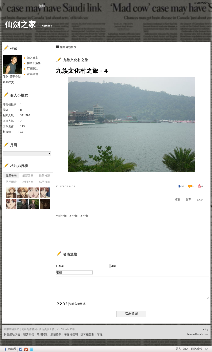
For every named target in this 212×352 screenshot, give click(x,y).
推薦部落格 (34, 63)
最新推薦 (44, 175)
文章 (16, 6)
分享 (188, 199)
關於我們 (28, 334)
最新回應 (27, 175)
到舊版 (46, 26)
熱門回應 (27, 181)
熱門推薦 (44, 181)
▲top (205, 329)
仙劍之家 (20, 24)
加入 (186, 348)
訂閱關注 (32, 68)
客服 (100, 334)
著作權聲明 (71, 334)
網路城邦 (196, 348)
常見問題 (42, 334)
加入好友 (32, 57)
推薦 (177, 199)
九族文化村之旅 (75, 60)
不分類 (73, 215)
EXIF (200, 199)
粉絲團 (12, 348)
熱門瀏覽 (11, 181)
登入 (178, 348)
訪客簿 (67, 6)
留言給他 (32, 74)
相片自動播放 (68, 47)
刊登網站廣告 (12, 334)
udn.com (204, 334)
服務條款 (55, 334)
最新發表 (11, 175)
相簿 (41, 6)
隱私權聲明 (87, 334)
